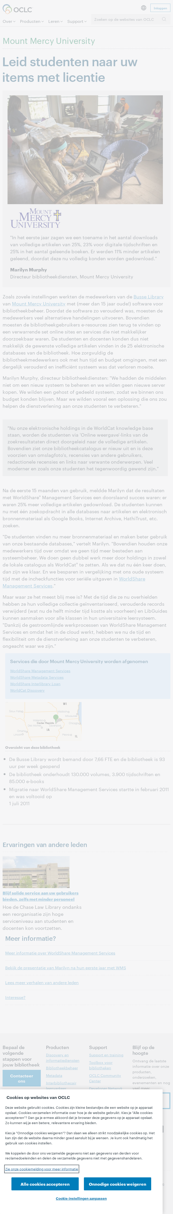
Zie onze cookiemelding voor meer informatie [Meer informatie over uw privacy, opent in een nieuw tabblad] (41, 1168)
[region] (81, 1151)
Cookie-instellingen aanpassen (81, 1198)
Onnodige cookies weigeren (117, 1184)
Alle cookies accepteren (45, 1184)
